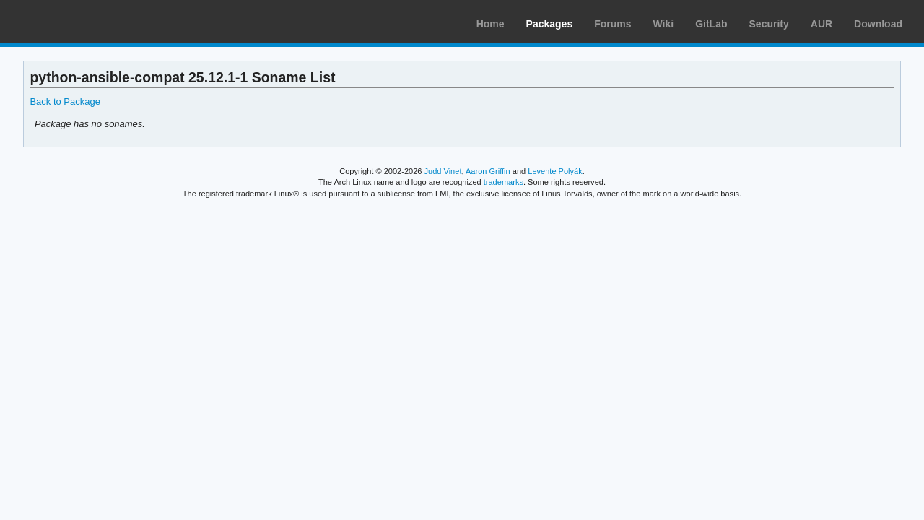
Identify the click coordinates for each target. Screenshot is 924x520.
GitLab (711, 24)
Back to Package (65, 101)
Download (878, 24)
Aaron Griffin (488, 171)
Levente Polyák (555, 171)
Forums (612, 24)
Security (769, 24)
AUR (821, 24)
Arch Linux (79, 21)
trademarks (503, 182)
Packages (549, 24)
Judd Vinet (443, 171)
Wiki (663, 24)
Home (490, 24)
